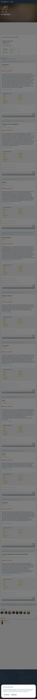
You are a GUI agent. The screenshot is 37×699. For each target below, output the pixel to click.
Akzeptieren (13, 694)
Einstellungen (6, 694)
